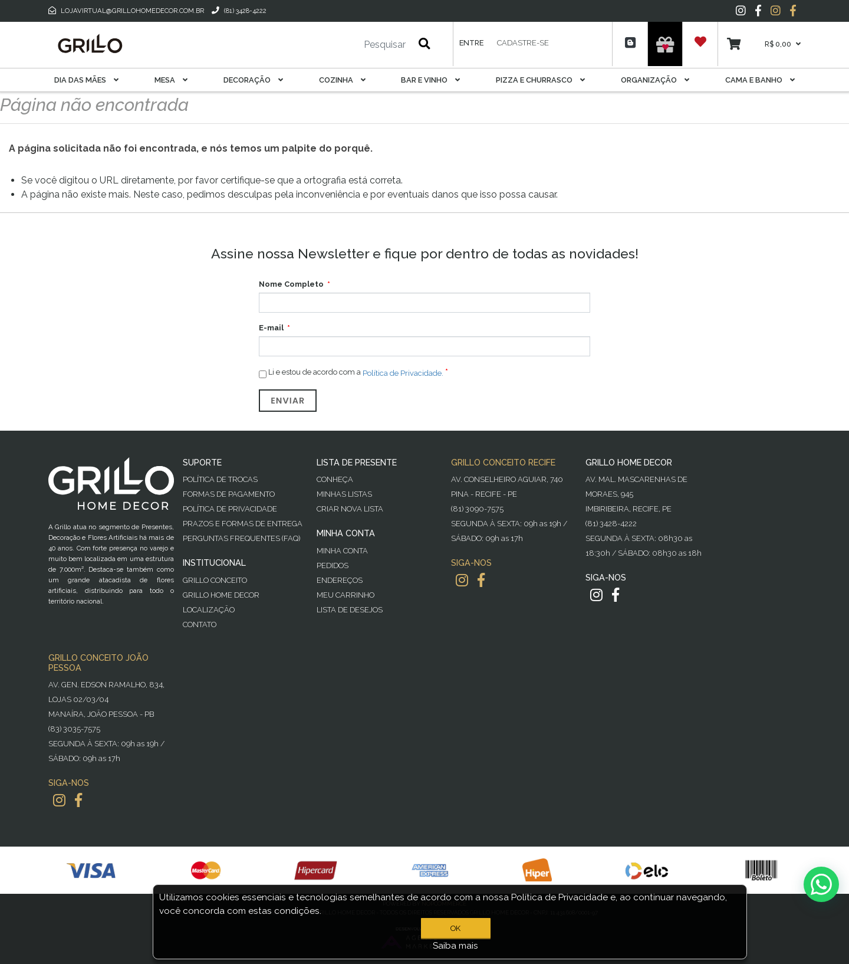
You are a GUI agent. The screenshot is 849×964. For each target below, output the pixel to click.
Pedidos (332, 565)
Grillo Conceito (215, 580)
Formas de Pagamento (229, 494)
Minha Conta (342, 550)
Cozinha (342, 80)
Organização (655, 80)
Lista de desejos (350, 609)
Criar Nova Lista (350, 508)
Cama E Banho (760, 80)
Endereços (340, 580)
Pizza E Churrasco (540, 80)
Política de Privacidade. (403, 372)
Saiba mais (455, 945)
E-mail (271, 327)
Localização (209, 609)
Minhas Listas (344, 494)
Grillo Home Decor (221, 595)
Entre (471, 42)
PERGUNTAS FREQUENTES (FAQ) (241, 538)
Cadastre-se (523, 42)
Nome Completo (291, 284)
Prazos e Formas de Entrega (242, 523)
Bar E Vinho (430, 80)
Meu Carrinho (345, 595)
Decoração (253, 80)
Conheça (335, 479)
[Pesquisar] (349, 45)
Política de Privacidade (230, 508)
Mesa (170, 80)
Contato (199, 624)
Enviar (288, 400)
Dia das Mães (86, 80)
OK (455, 928)
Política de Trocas (220, 479)
